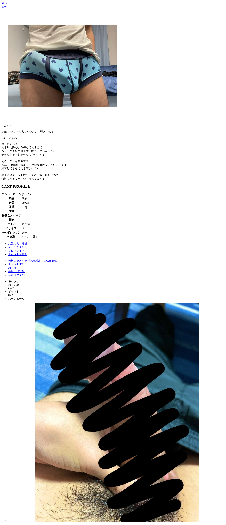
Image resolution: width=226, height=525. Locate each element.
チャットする (16, 264)
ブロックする (16, 250)
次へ (4, 6)
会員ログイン (16, 274)
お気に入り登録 (17, 243)
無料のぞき (33, 260)
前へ (4, 3)
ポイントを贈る (17, 254)
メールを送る (16, 247)
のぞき (12, 267)
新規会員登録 (16, 271)
